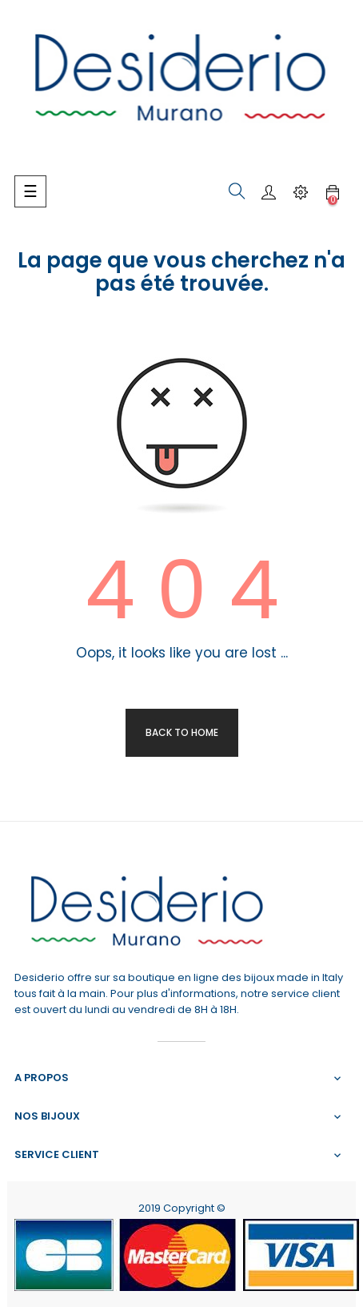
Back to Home (182, 732)
